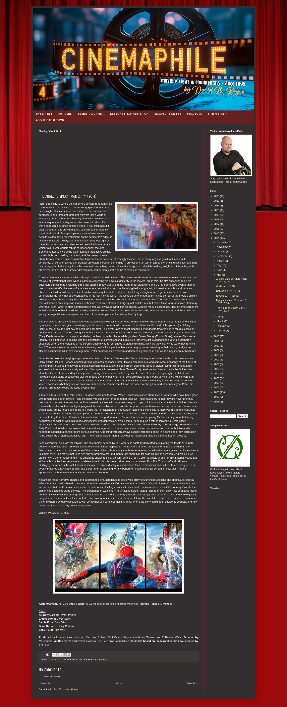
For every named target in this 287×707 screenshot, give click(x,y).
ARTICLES (65, 113)
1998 (217, 401)
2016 (217, 229)
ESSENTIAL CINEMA (91, 113)
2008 (217, 355)
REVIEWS (91, 659)
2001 (217, 387)
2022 (217, 200)
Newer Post (46, 683)
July (219, 265)
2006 (217, 364)
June (220, 270)
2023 (217, 196)
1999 (217, 396)
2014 (54, 659)
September (223, 256)
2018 (217, 219)
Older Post (191, 683)
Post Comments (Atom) (65, 689)
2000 (217, 392)
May (219, 274)
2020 (217, 210)
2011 (217, 341)
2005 (217, 369)
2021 (217, 205)
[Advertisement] (118, 162)
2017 (217, 224)
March (220, 321)
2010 (217, 345)
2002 (217, 383)
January (221, 330)
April (219, 316)
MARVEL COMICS (76, 659)
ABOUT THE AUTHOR (50, 120)
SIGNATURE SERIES (167, 113)
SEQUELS (102, 659)
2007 (217, 359)
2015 (217, 233)
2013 (217, 336)
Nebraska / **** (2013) (228, 291)
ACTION (62, 659)
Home (119, 683)
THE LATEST (44, 113)
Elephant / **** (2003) (227, 295)
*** (49, 659)
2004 (217, 373)
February (222, 325)
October (221, 251)
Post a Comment (53, 676)
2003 (217, 378)
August (221, 260)
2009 (217, 350)
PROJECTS (194, 113)
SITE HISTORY (217, 113)
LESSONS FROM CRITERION (129, 113)
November (223, 246)
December (223, 242)
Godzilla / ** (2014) (226, 286)
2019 (217, 215)
